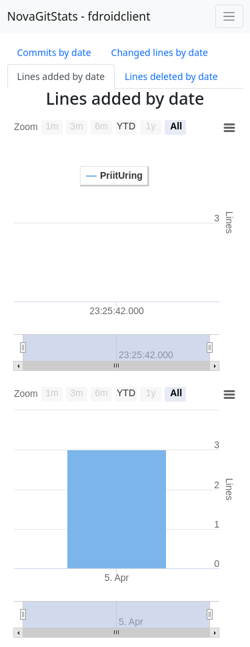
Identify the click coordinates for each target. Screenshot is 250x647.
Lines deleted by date (171, 76)
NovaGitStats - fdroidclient (79, 16)
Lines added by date (61, 76)
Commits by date (54, 52)
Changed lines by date (159, 52)
